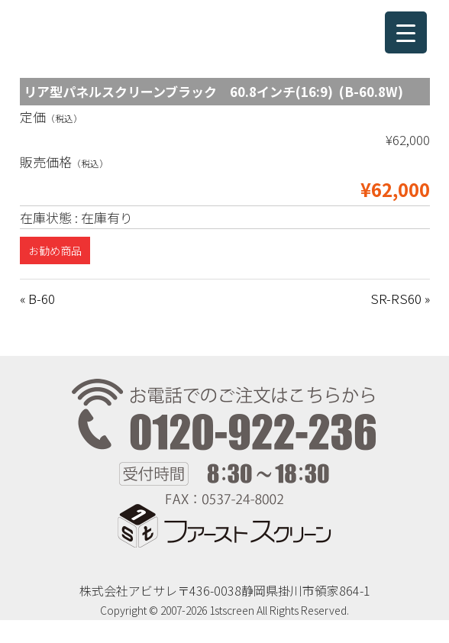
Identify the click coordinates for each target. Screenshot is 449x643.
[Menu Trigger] (406, 32)
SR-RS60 (396, 298)
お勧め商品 (55, 250)
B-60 (41, 298)
